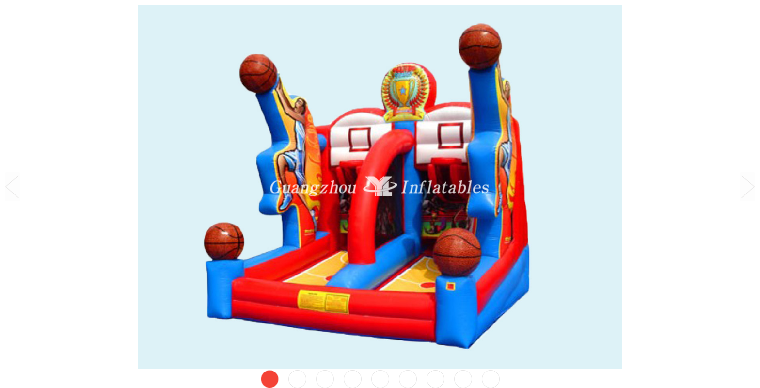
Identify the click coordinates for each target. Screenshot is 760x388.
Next (747, 186)
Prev (12, 186)
